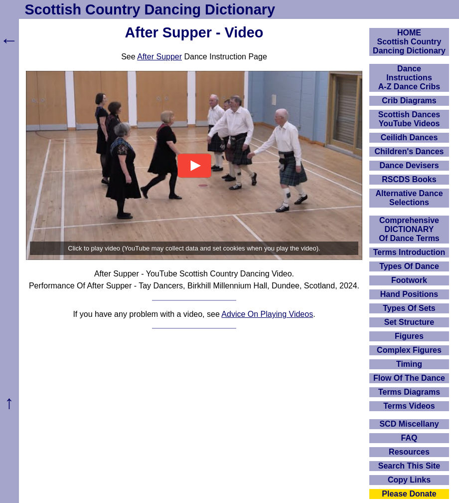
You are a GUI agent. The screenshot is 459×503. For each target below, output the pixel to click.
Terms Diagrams (409, 392)
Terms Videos (409, 406)
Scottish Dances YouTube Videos (409, 119)
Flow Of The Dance (409, 378)
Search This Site (409, 466)
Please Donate (409, 494)
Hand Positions (409, 294)
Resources (409, 452)
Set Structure (409, 322)
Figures (409, 336)
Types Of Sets (409, 308)
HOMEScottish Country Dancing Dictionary (409, 41)
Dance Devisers (409, 165)
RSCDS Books (409, 179)
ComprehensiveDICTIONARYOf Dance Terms (409, 229)
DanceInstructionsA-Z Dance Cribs (409, 77)
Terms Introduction (409, 252)
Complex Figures (409, 350)
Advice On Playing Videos (267, 314)
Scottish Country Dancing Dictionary (150, 9)
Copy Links (409, 480)
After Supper (159, 56)
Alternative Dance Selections (409, 198)
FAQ (409, 438)
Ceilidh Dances (409, 137)
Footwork (409, 280)
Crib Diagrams (409, 100)
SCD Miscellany (409, 424)
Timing (409, 364)
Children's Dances (409, 151)
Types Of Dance (409, 266)
